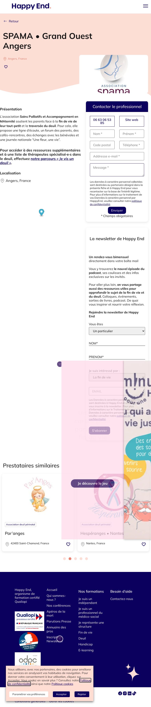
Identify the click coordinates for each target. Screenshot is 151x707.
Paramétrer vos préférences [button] (28, 694)
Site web (131, 120)
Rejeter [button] (82, 694)
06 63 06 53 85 (102, 121)
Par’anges (14, 533)
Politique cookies (62, 684)
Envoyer (117, 210)
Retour (11, 21)
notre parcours (37, 160)
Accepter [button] (61, 694)
